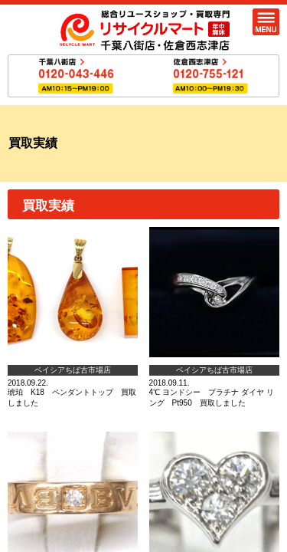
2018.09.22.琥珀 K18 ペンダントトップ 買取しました (73, 317)
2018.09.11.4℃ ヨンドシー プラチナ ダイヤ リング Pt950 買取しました (214, 317)
